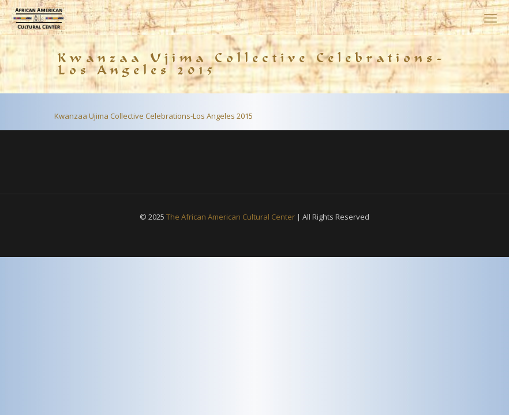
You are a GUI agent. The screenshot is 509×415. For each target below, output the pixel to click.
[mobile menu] (490, 17)
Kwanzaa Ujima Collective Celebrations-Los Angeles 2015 (153, 116)
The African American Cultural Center (230, 217)
